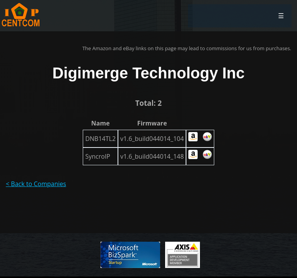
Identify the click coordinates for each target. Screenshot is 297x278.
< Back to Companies (36, 184)
